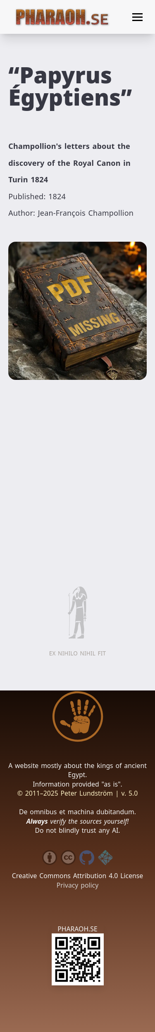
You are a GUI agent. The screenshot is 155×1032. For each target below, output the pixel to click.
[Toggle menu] (137, 17)
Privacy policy (77, 885)
